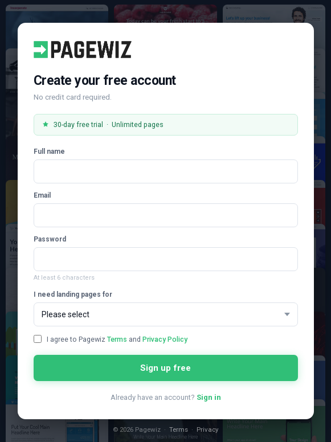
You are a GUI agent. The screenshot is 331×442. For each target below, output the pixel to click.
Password (50, 239)
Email (42, 195)
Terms (117, 339)
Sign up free (165, 368)
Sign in (209, 397)
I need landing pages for (73, 294)
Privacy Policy (164, 339)
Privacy (207, 429)
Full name (49, 151)
